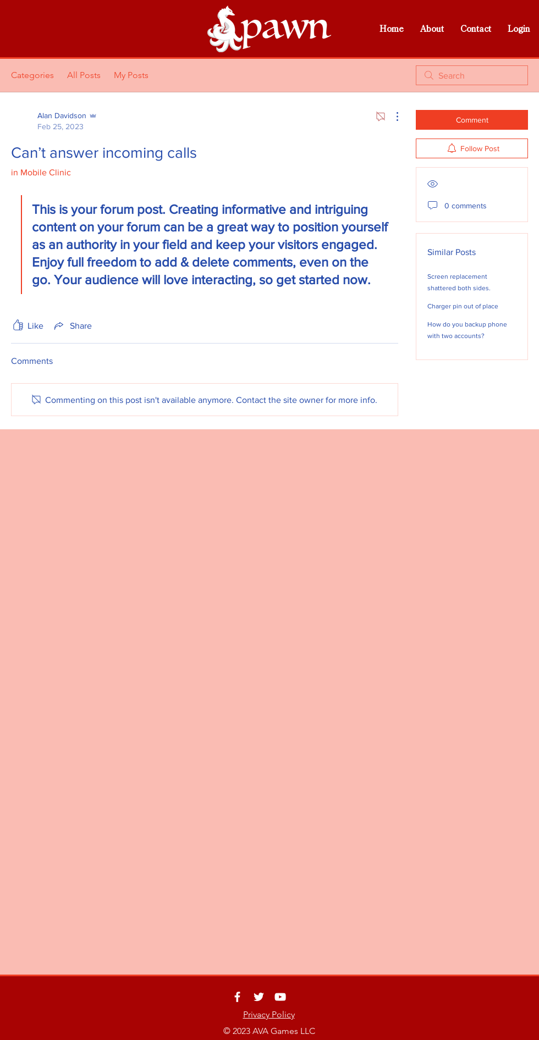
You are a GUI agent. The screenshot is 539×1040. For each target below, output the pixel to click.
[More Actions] (391, 116)
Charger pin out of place (462, 306)
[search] (472, 75)
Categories (32, 75)
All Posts (84, 75)
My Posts (131, 75)
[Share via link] (72, 325)
